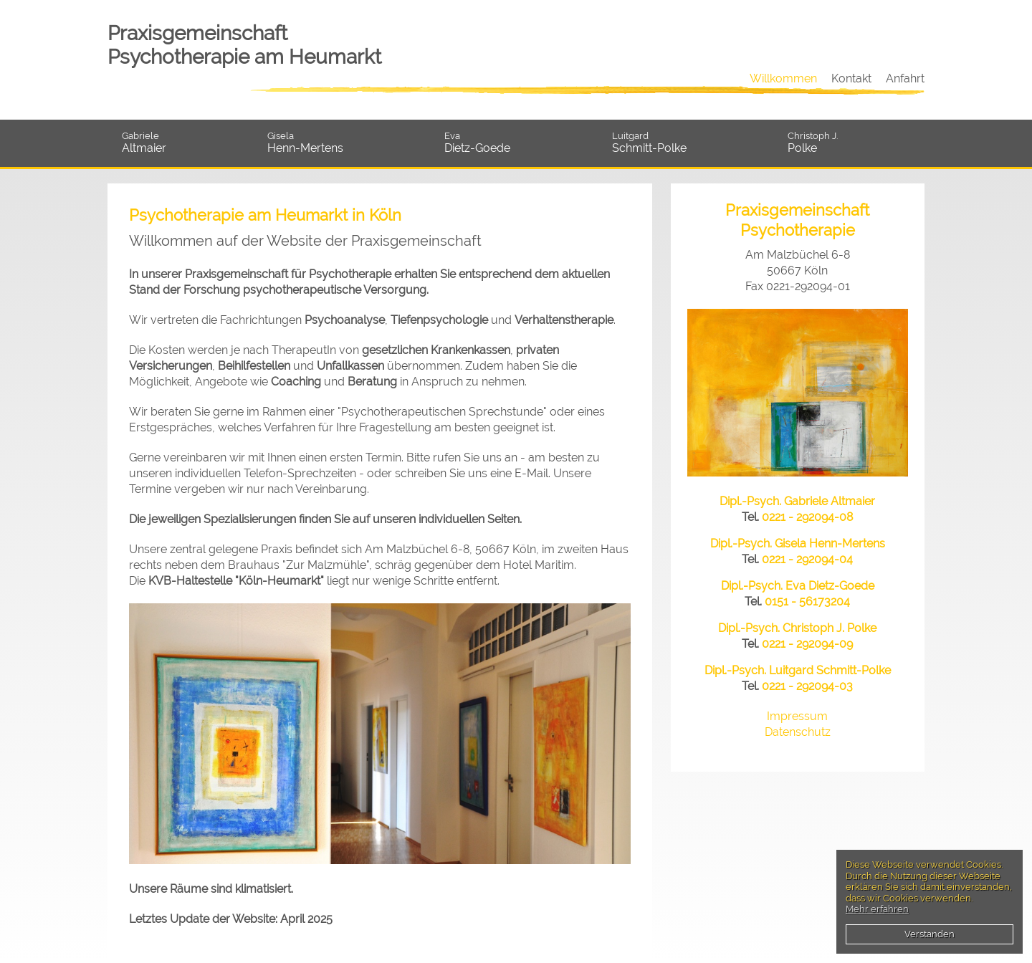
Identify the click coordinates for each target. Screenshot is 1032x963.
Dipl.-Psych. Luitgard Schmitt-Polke (797, 670)
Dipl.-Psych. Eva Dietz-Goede (797, 586)
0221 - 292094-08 (807, 517)
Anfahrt (905, 78)
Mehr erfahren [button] (877, 909)
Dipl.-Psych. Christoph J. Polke (797, 628)
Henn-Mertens (348, 142)
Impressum (797, 716)
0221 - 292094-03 (807, 686)
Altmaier (187, 142)
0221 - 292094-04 (807, 559)
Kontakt (851, 78)
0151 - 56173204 (807, 601)
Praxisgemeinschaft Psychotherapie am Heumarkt (244, 45)
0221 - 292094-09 (807, 644)
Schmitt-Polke (692, 142)
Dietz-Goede (520, 142)
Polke (856, 142)
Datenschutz (798, 732)
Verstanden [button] (929, 934)
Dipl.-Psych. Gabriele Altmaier (797, 501)
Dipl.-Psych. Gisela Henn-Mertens (797, 543)
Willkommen (783, 78)
